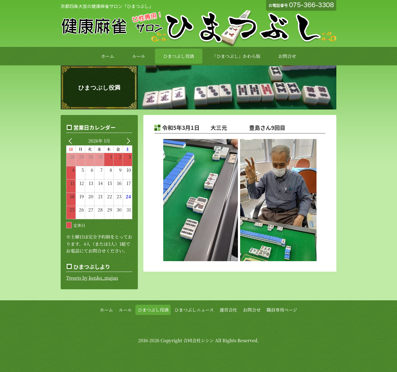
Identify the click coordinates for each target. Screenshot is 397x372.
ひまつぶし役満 (178, 56)
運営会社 (228, 310)
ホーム (107, 56)
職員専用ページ (282, 310)
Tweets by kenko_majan (92, 278)
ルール (138, 56)
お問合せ (287, 56)
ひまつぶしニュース (194, 310)
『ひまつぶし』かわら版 (236, 56)
